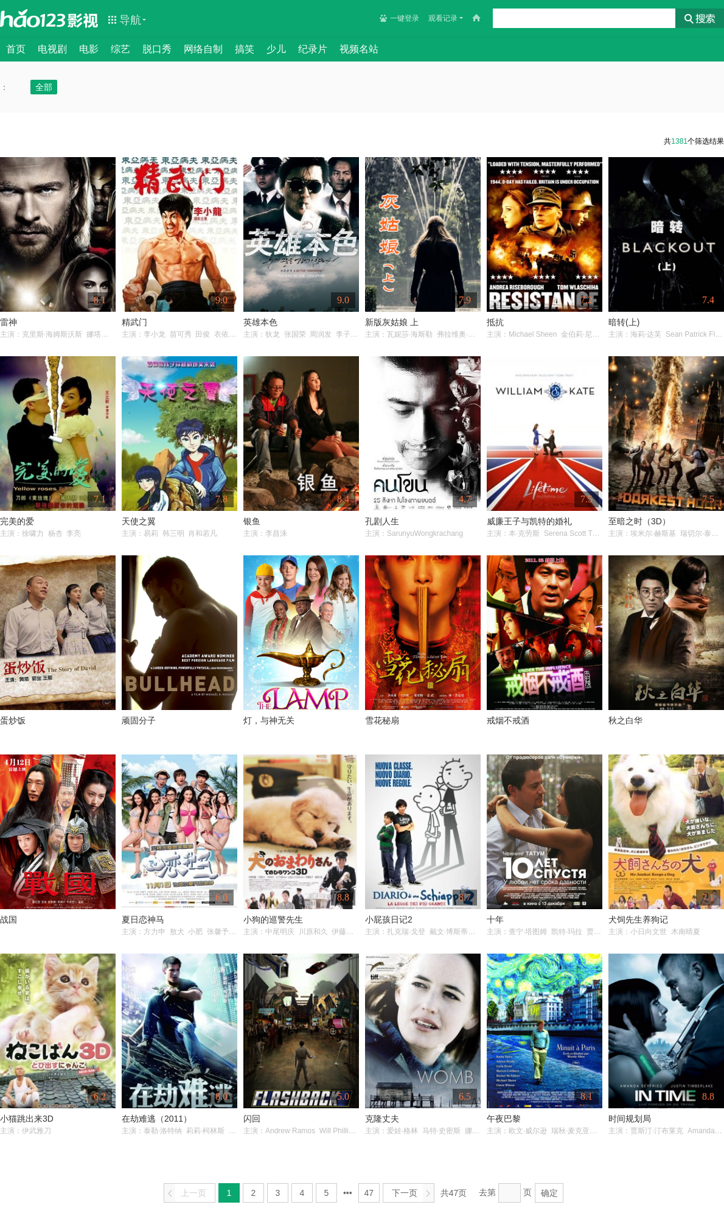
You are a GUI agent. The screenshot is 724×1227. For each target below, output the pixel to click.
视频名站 (358, 49)
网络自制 (203, 49)
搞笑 (244, 49)
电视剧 (52, 49)
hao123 (33, 18)
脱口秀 (157, 49)
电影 (89, 49)
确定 (549, 1193)
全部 (43, 87)
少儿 (276, 49)
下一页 (413, 1193)
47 (369, 1193)
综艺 (120, 49)
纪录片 (312, 49)
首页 (16, 49)
